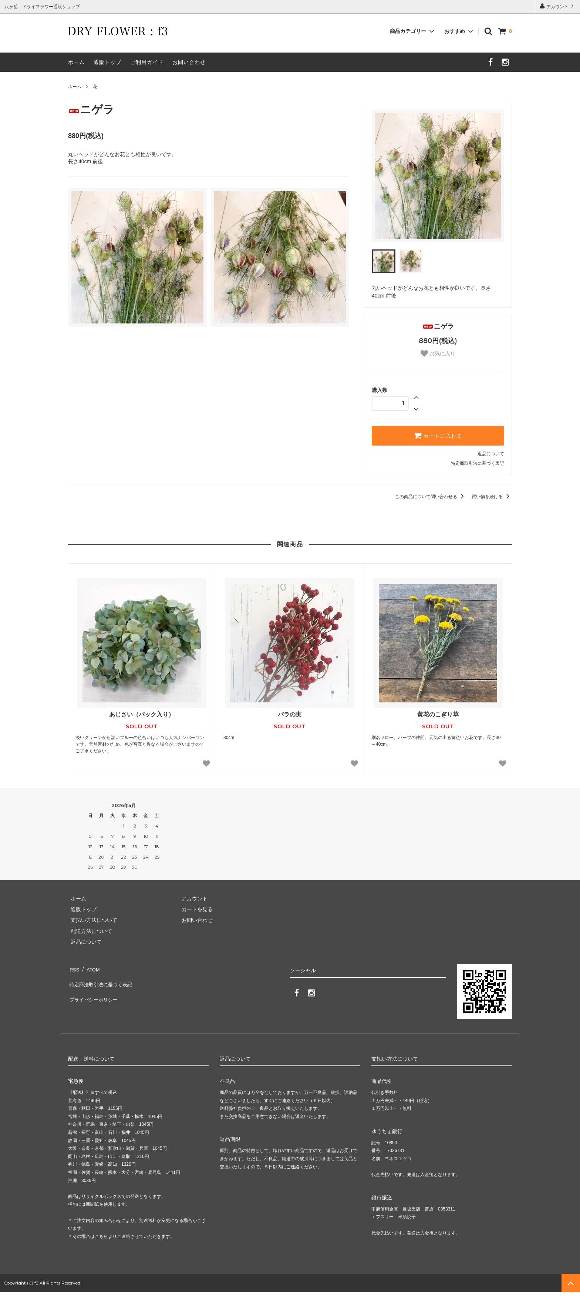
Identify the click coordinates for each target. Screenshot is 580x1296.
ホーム (76, 62)
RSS (73, 968)
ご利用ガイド (146, 62)
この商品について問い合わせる (430, 496)
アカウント (557, 6)
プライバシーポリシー (94, 990)
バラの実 (289, 714)
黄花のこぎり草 (438, 714)
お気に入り (438, 353)
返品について (491, 453)
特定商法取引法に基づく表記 (101, 979)
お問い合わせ (189, 62)
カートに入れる (438, 436)
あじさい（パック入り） (141, 714)
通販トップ (107, 62)
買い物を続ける (492, 496)
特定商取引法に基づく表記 (477, 463)
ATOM (90, 968)
